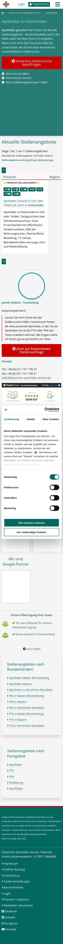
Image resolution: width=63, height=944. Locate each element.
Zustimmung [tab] (11, 419)
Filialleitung (15, 782)
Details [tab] (31, 419)
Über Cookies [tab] (51, 419)
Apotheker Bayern (19, 684)
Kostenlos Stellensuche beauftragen (32, 63)
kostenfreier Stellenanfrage (39, 160)
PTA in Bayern (17, 720)
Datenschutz (12, 875)
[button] (57, 5)
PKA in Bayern (17, 702)
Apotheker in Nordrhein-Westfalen (30, 690)
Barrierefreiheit (13, 887)
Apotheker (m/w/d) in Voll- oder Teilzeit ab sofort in (24, 203)
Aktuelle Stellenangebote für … (25, 13)
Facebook (11, 911)
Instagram (11, 923)
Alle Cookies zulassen (31, 522)
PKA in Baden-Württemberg (25, 696)
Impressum (11, 863)
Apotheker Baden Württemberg (28, 678)
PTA (10, 770)
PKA (10, 776)
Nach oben (33, 648)
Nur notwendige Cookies (31, 532)
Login (21, 4)
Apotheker (14, 765)
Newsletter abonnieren (18, 905)
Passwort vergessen (16, 899)
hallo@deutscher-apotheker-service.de (26, 378)
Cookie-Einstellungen (17, 881)
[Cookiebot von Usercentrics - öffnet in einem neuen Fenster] (45, 410)
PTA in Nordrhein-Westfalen (25, 726)
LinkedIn (10, 917)
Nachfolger (15, 788)
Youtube (10, 929)
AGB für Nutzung (14, 869)
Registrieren (39, 4)
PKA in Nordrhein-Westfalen (26, 708)
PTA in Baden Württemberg (25, 714)
